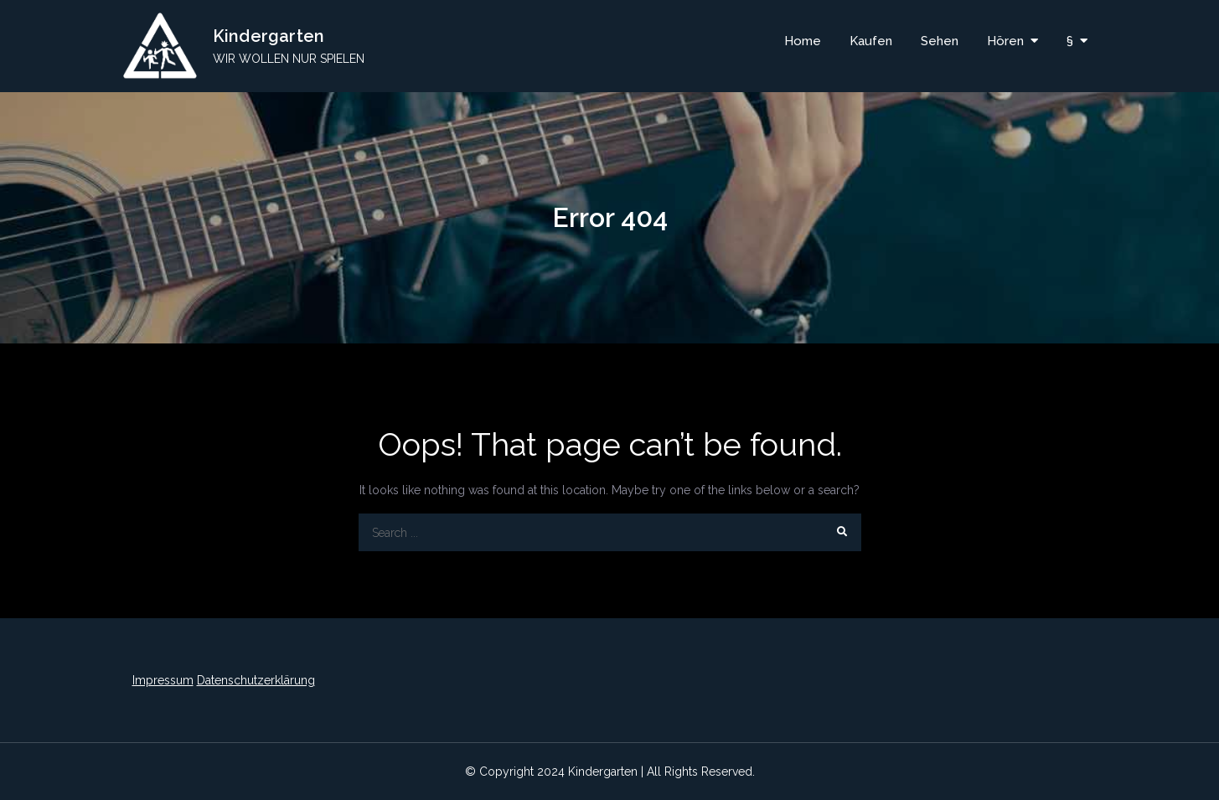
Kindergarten (268, 36)
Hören (1005, 41)
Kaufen (871, 41)
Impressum (163, 680)
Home (802, 41)
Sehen (939, 41)
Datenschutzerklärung (256, 680)
